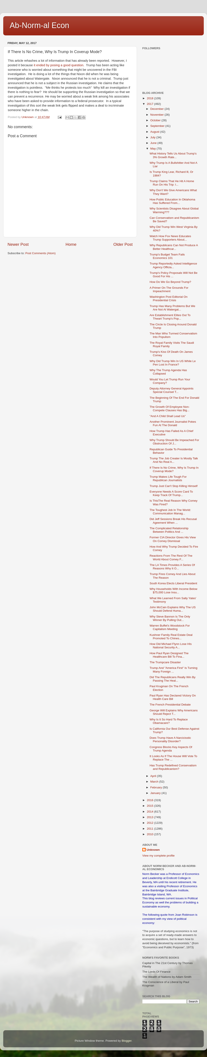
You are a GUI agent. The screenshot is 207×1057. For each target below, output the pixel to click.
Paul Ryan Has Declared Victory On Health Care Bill (173, 697)
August (155, 131)
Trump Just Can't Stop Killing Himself (174, 486)
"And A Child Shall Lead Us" (168, 416)
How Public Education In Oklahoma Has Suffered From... (172, 201)
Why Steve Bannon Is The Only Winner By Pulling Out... (170, 618)
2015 (150, 805)
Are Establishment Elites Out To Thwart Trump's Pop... (170, 316)
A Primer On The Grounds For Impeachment (169, 289)
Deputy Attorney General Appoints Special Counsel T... (171, 390)
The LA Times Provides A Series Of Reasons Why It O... (172, 566)
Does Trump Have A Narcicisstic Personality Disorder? (170, 739)
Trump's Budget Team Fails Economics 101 (167, 256)
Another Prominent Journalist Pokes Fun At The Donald (173, 423)
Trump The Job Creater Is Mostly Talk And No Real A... (174, 460)
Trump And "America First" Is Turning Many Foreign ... (173, 669)
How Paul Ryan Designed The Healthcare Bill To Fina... (169, 655)
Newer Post (18, 244)
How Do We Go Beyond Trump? (170, 282)
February (156, 787)
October (156, 120)
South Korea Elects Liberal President (173, 583)
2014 (150, 811)
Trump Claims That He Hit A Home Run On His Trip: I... (172, 183)
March (154, 781)
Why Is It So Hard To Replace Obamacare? (169, 721)
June (153, 143)
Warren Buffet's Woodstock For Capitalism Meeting (170, 627)
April (153, 776)
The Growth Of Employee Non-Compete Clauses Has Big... (170, 408)
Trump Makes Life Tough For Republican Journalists (168, 478)
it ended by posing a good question (58, 65)
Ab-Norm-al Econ (39, 25)
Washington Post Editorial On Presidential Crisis (169, 298)
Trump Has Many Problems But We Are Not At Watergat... (172, 307)
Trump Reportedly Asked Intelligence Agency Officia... (173, 265)
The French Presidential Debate (170, 704)
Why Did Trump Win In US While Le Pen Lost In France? (173, 362)
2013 (150, 817)
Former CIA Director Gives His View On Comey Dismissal (173, 539)
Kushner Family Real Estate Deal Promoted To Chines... (171, 636)
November (157, 114)
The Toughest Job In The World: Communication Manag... (170, 511)
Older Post (123, 244)
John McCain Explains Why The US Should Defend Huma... (173, 609)
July (153, 137)
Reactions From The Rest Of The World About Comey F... (171, 557)
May (153, 148)
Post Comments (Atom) (40, 253)
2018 (150, 98)
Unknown (153, 849)
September (157, 126)
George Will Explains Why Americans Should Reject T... (174, 712)
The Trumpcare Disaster (165, 662)
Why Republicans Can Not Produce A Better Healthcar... (174, 247)
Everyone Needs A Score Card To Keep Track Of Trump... (171, 493)
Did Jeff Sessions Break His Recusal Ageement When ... (173, 520)
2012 (150, 822)
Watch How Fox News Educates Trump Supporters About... (170, 238)
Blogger (127, 1040)
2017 (150, 104)
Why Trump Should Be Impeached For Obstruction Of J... (174, 441)
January (156, 793)
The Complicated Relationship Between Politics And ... (169, 530)
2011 (150, 828)
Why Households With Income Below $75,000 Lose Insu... (173, 590)
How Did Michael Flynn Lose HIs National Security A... (171, 645)
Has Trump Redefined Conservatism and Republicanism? (173, 767)
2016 (150, 800)
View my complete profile (158, 855)
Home (71, 244)
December (157, 108)
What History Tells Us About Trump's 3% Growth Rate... (173, 155)
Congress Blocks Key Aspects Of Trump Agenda (171, 748)
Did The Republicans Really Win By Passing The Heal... (173, 679)
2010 (150, 834)
